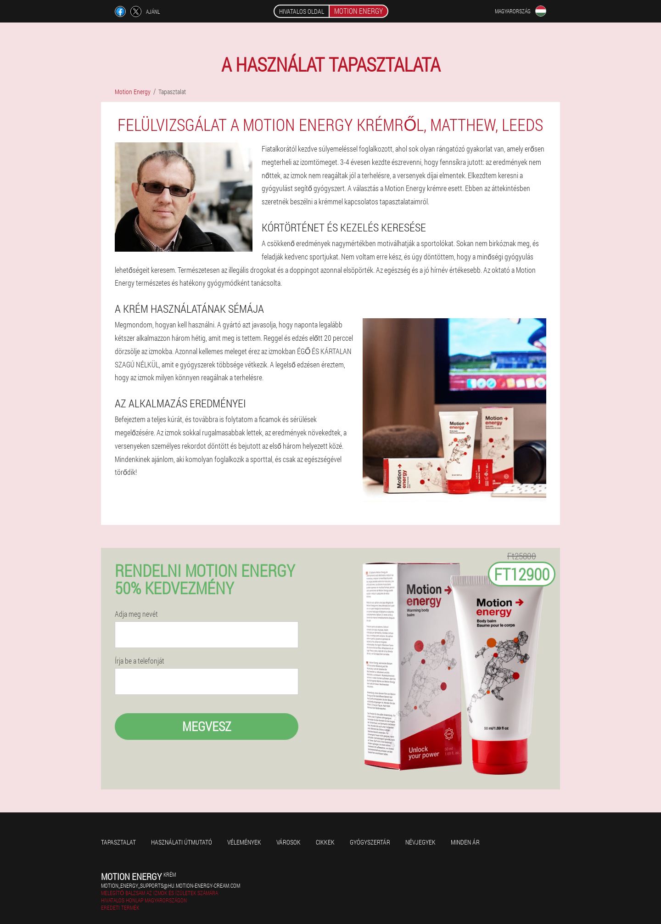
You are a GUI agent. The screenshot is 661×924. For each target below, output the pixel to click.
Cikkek (325, 842)
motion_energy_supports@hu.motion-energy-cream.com (170, 885)
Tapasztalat (118, 842)
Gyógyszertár (370, 842)
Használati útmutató (181, 842)
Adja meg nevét (136, 614)
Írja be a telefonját (139, 661)
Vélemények (244, 842)
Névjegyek (420, 842)
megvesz (206, 726)
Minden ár (465, 842)
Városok (288, 842)
